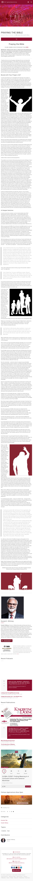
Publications (3, 877)
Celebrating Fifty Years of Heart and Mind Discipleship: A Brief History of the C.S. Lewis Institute (18, 730)
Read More (14, 687)
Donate (11, 877)
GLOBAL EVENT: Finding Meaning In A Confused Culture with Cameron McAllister (15, 778)
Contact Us (16, 877)
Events (8, 877)
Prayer (8, 807)
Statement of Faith (12, 876)
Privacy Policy (21, 877)
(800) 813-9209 (11, 862)
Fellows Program (19, 876)
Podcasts (25, 876)
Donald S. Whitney (26, 35)
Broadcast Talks (20, 35)
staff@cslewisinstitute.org (19, 862)
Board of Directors (4, 876)
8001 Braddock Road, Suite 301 (12, 858)
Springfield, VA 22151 (22, 858)
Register (28, 786)
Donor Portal (27, 877)
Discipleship (5, 807)
